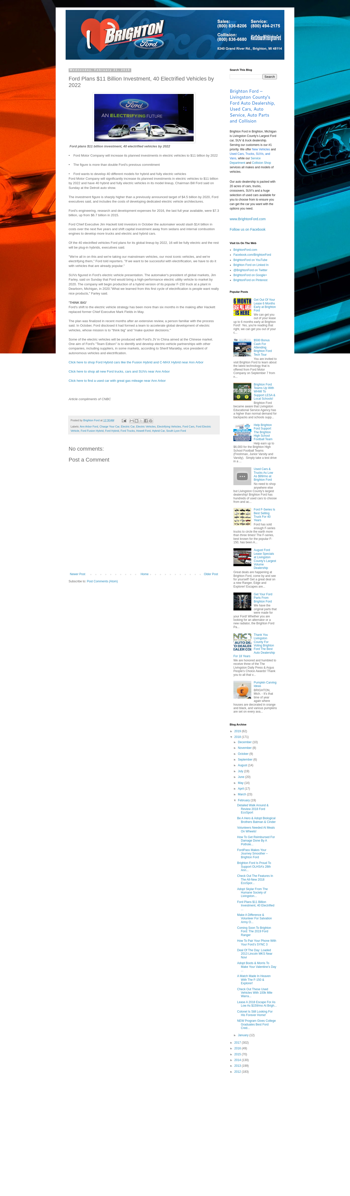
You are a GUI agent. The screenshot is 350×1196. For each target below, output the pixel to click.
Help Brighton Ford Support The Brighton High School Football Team (263, 432)
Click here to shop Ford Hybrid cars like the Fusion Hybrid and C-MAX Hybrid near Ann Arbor (136, 362)
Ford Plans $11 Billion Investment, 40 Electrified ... (255, 905)
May (241, 783)
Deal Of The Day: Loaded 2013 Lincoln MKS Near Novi (254, 953)
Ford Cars (188, 426)
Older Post (211, 574)
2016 (238, 1048)
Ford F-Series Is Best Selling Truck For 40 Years (264, 515)
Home (145, 574)
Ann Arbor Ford (89, 426)
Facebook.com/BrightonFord (252, 254)
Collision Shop (261, 163)
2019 (238, 731)
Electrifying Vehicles (169, 426)
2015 (238, 1054)
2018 (238, 737)
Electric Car (127, 426)
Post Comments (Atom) (102, 581)
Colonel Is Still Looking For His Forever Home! (255, 1013)
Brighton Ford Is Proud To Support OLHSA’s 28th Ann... (254, 866)
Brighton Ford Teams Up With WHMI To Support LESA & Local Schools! (264, 392)
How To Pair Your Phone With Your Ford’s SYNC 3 (256, 942)
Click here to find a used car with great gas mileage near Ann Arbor (117, 381)
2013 (238, 1066)
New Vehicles (261, 149)
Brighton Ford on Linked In (250, 265)
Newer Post (77, 574)
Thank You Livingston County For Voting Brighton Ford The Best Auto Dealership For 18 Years (254, 645)
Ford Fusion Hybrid (92, 430)
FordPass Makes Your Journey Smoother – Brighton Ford (252, 853)
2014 (238, 1060)
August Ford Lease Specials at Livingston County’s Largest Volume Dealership (265, 559)
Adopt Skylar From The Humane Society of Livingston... (252, 892)
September (245, 759)
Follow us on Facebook (247, 229)
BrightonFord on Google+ (250, 275)
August (243, 765)
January (243, 1035)
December (245, 742)
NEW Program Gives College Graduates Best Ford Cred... (256, 1024)
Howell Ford (143, 430)
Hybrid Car (158, 430)
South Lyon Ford (176, 430)
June (241, 777)
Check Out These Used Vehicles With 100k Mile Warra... (254, 992)
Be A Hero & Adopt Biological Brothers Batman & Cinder (256, 819)
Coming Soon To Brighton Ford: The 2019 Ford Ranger (254, 931)
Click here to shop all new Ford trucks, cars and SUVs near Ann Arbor (119, 371)
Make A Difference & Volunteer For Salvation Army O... (254, 918)
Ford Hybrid (112, 430)
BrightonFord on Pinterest (250, 280)
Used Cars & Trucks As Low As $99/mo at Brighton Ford (263, 474)
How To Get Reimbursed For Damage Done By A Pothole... (256, 840)
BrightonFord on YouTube (250, 260)
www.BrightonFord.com (248, 219)
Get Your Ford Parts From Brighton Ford (263, 598)
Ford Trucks (128, 430)
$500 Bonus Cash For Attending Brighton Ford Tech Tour (263, 347)
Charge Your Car (109, 426)
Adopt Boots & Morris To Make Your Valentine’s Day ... (256, 966)
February (244, 800)
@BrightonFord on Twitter (250, 270)
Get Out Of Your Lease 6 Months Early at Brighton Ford (265, 305)
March (242, 794)
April (241, 788)
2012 (238, 1071)
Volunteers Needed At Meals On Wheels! (256, 829)
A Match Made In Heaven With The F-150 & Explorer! (254, 979)
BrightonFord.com (245, 250)
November (245, 748)
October (243, 754)
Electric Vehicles (146, 426)
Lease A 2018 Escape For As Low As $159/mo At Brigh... (257, 1003)
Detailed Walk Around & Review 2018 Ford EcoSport (252, 809)
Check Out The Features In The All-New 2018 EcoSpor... (255, 879)
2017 (238, 1042)
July (241, 771)
